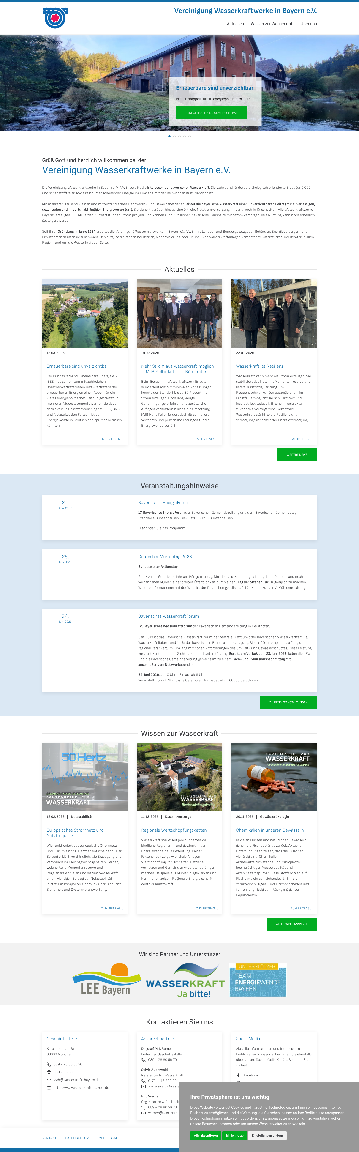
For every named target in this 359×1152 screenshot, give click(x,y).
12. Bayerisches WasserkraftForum (165, 626)
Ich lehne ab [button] (235, 1135)
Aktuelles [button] (235, 23)
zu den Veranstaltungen (288, 702)
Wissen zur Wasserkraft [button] (272, 23)
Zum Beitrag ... (112, 908)
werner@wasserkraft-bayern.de (170, 1113)
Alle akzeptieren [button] (206, 1135)
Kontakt (49, 1138)
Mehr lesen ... (112, 439)
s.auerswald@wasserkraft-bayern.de (173, 1086)
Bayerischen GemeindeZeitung (223, 626)
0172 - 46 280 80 (159, 1081)
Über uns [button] (309, 23)
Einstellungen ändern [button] (267, 1135)
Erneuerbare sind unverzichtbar (211, 113)
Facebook (251, 1075)
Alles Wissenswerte (291, 924)
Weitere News (297, 455)
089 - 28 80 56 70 (159, 1060)
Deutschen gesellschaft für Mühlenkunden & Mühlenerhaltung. (256, 588)
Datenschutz (77, 1138)
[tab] (169, 136)
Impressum (107, 1138)
